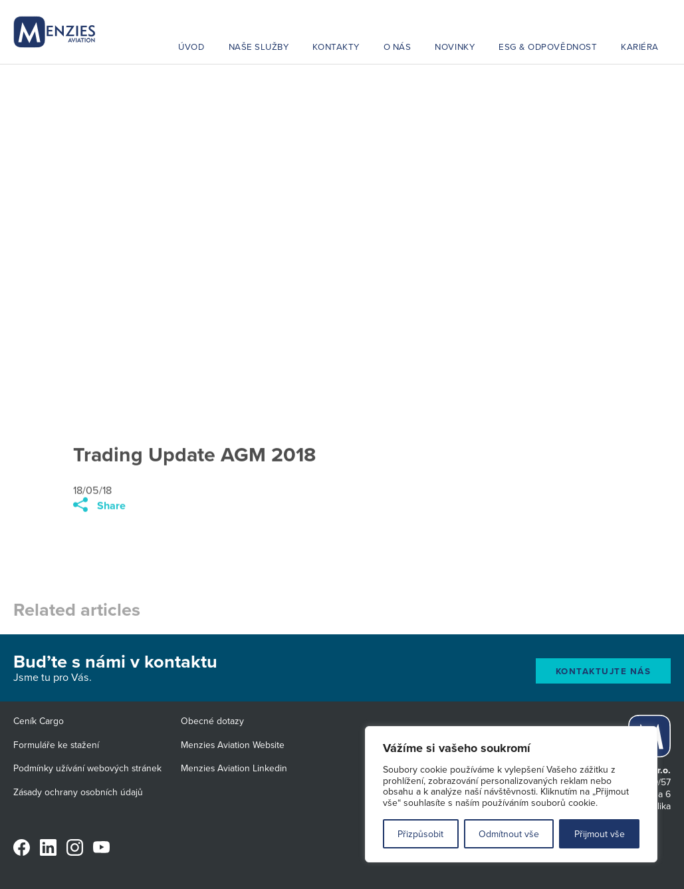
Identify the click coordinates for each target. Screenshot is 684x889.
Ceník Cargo (38, 720)
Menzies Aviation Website (233, 744)
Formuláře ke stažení (56, 744)
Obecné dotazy (212, 720)
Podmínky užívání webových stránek (87, 768)
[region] (511, 794)
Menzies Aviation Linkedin (234, 768)
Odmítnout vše (509, 833)
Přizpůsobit (420, 833)
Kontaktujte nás (603, 671)
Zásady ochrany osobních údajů (78, 792)
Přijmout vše (599, 833)
